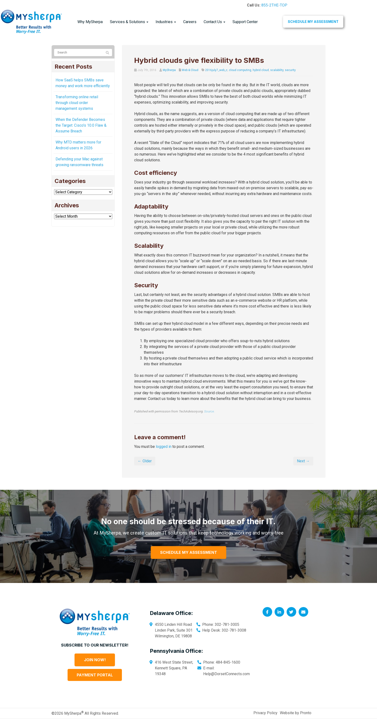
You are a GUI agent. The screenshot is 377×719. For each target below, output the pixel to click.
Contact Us (214, 22)
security (290, 70)
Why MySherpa (90, 22)
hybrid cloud (261, 70)
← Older (145, 461)
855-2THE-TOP (274, 5)
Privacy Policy (265, 713)
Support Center (245, 22)
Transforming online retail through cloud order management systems (77, 103)
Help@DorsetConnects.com (226, 674)
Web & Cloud (190, 70)
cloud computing (240, 70)
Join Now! (95, 659)
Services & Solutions (129, 22)
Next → (303, 461)
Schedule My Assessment (313, 22)
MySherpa (169, 70)
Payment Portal (95, 675)
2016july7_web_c (216, 70)
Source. (209, 411)
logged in (163, 446)
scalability (276, 70)
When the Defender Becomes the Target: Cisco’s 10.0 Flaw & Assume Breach (81, 125)
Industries (166, 22)
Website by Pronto (295, 713)
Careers (189, 22)
